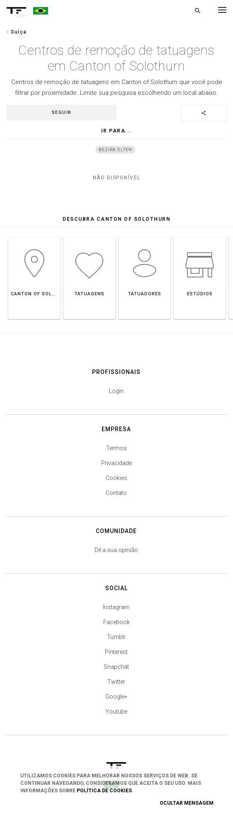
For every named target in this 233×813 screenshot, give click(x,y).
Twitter (116, 681)
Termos (116, 448)
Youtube (116, 711)
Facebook (116, 622)
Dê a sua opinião (116, 550)
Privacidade (116, 463)
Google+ (116, 696)
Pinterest (116, 652)
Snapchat (116, 666)
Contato (116, 493)
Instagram (116, 607)
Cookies (116, 478)
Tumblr (116, 637)
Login (116, 391)
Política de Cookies (104, 791)
